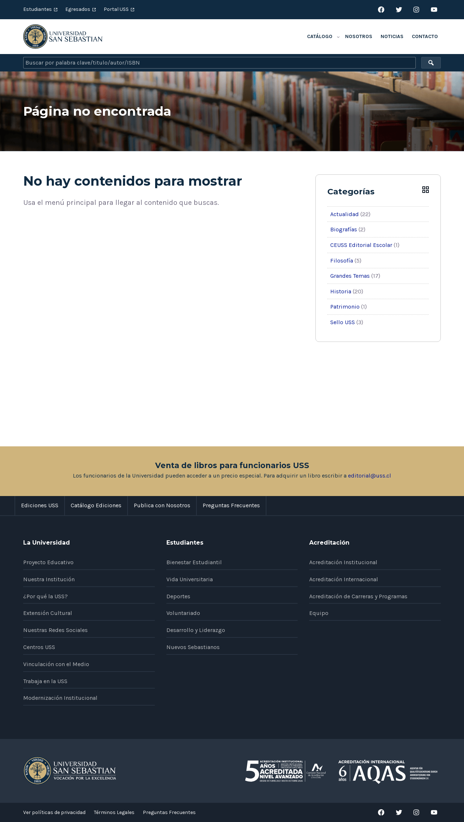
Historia (340, 291)
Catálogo (319, 36)
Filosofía (341, 260)
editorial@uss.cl (369, 475)
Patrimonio (345, 306)
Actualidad (344, 214)
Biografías (343, 229)
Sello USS (342, 322)
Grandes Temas (350, 275)
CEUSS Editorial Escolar (361, 244)
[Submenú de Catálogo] (338, 36)
